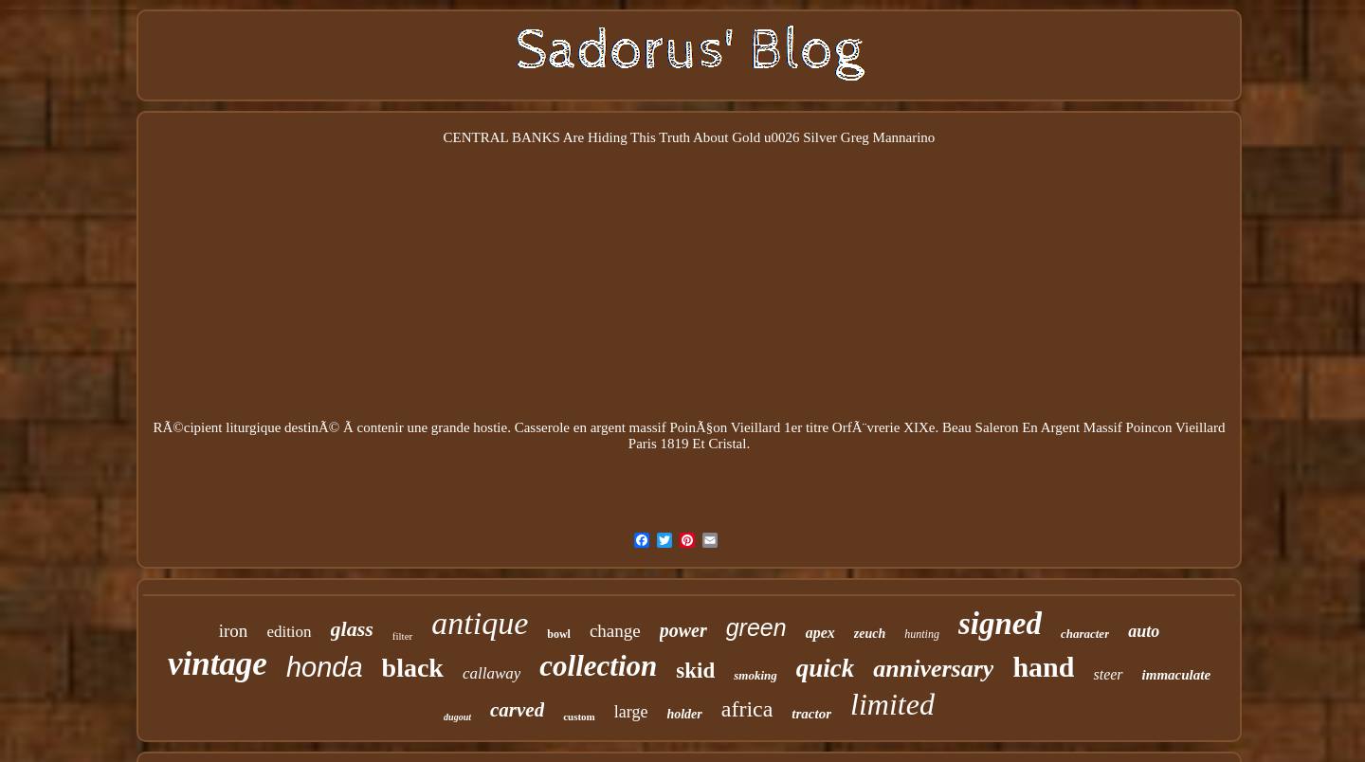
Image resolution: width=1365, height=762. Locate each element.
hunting (921, 634)
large (631, 711)
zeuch (869, 633)
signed (1000, 624)
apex (820, 633)
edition (288, 632)
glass (352, 629)
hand (1043, 666)
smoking (755, 675)
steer (1107, 674)
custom (579, 716)
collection (598, 665)
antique (479, 623)
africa (747, 709)
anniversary (933, 668)
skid (695, 670)
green (756, 627)
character (1085, 633)
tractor (811, 713)
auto (1143, 631)
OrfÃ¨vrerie (866, 427)
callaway (491, 673)
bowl (559, 634)
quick (825, 668)
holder (683, 714)
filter (402, 636)
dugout (457, 717)
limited (892, 704)
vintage (217, 663)
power (683, 630)
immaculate (1176, 674)
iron (233, 631)
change (615, 631)
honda (324, 667)
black (413, 667)
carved (517, 709)
